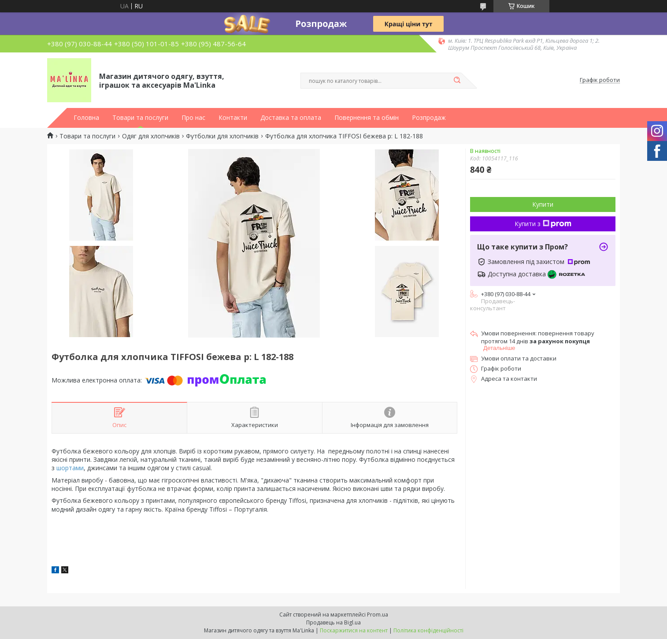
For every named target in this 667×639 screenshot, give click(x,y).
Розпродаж (429, 118)
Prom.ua (377, 614)
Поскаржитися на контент (354, 630)
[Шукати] (457, 81)
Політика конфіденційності (428, 630)
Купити (542, 204)
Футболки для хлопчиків (222, 136)
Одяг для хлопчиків (151, 136)
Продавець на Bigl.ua (333, 622)
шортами (70, 468)
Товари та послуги (140, 118)
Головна (86, 118)
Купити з (543, 223)
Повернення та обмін (366, 118)
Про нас (193, 118)
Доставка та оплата (290, 118)
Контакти (233, 118)
